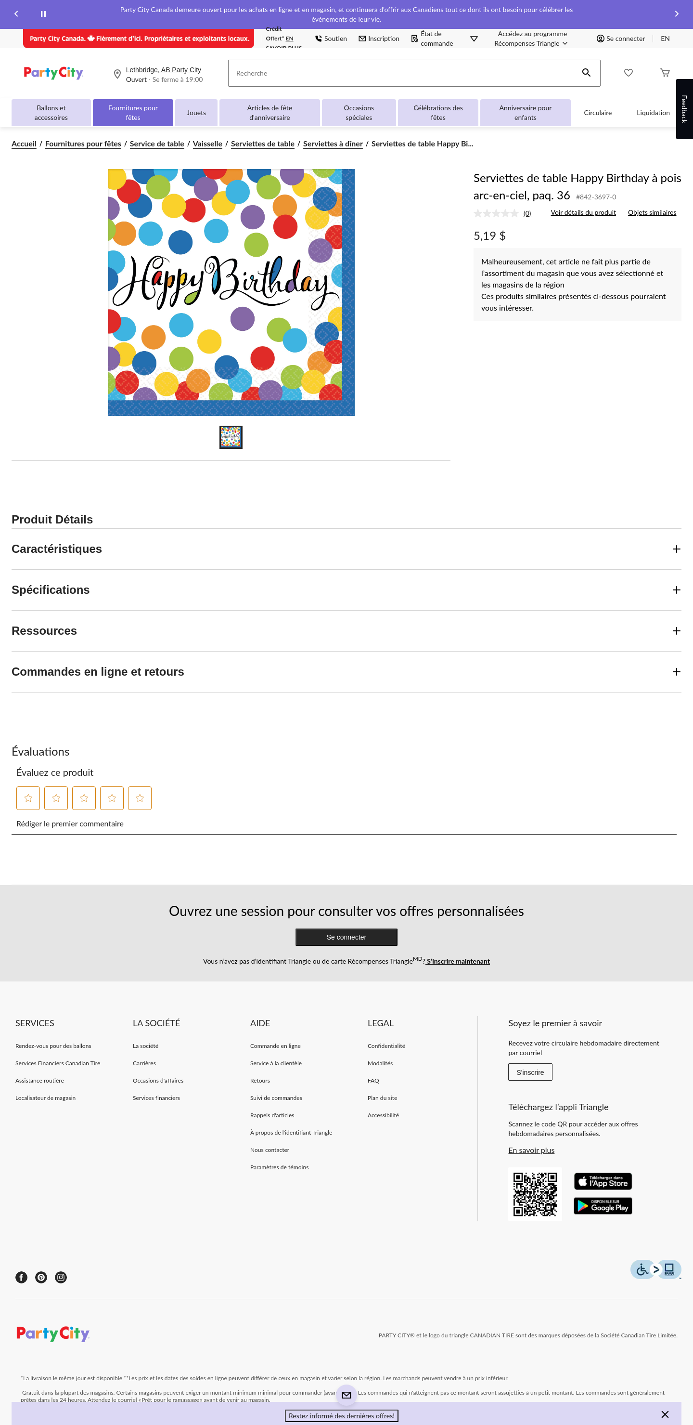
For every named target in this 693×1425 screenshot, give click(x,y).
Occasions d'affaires (158, 1080)
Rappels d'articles (272, 1115)
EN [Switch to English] (665, 38)
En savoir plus (531, 1149)
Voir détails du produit (583, 212)
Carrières (144, 1063)
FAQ (373, 1080)
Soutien (331, 38)
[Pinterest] (41, 1277)
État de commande (432, 38)
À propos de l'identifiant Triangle (291, 1132)
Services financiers (156, 1097)
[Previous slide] (16, 14)
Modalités (380, 1063)
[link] (506, 213)
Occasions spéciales (359, 112)
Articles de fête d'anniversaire (269, 112)
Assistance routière (39, 1080)
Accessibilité (383, 1115)
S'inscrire (530, 1072)
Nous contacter (269, 1149)
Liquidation (653, 112)
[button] (586, 73)
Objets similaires (652, 212)
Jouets (196, 112)
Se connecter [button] (621, 38)
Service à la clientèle (276, 1063)
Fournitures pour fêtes (133, 112)
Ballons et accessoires (51, 112)
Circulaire (598, 112)
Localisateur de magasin (45, 1097)
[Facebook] (21, 1277)
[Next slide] (676, 14)
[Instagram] (61, 1277)
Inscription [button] (379, 38)
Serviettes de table (263, 143)
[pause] (43, 14)
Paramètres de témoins (279, 1167)
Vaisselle (207, 143)
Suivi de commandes (276, 1097)
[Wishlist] (628, 73)
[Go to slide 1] (231, 437)
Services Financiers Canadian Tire (57, 1063)
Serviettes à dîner (333, 143)
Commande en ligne (275, 1045)
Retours (260, 1080)
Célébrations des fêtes (437, 112)
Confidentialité (386, 1045)
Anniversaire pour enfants (526, 112)
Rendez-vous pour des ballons (53, 1045)
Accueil (24, 143)
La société (145, 1045)
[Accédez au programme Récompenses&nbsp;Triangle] (532, 38)
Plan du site (382, 1097)
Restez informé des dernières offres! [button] (342, 1416)
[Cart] (665, 73)
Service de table (157, 143)
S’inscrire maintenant (457, 961)
